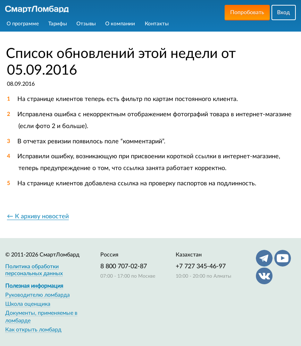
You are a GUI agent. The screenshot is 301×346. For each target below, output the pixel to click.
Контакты (157, 23)
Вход (283, 12)
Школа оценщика (27, 304)
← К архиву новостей (38, 216)
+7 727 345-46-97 (201, 266)
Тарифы (57, 23)
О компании (120, 23)
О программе (23, 23)
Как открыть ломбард (33, 329)
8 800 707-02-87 (123, 266)
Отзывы (86, 23)
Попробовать (247, 12)
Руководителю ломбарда (37, 295)
